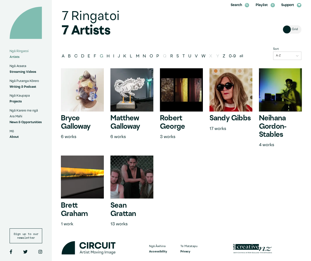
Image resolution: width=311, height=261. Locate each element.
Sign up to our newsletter (26, 236)
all (241, 56)
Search (240, 5)
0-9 (232, 56)
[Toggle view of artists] (292, 29)
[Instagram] (40, 252)
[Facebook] (11, 252)
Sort (276, 49)
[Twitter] (25, 252)
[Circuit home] (26, 23)
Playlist (265, 5)
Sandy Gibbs (230, 118)
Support (291, 5)
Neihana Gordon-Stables (272, 127)
